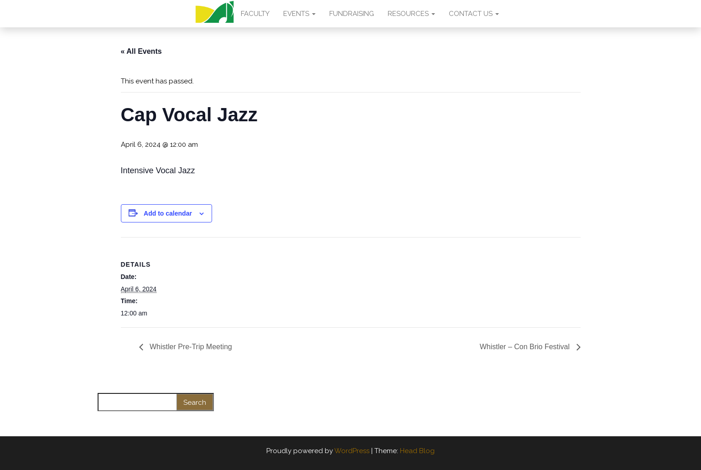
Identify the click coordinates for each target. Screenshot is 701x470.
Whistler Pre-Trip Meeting (190, 347)
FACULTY (255, 14)
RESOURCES (411, 14)
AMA (214, 13)
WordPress (351, 451)
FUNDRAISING (351, 14)
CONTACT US (474, 14)
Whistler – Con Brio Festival (526, 347)
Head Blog (417, 451)
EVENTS (299, 14)
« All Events (141, 51)
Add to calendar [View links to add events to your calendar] (168, 213)
